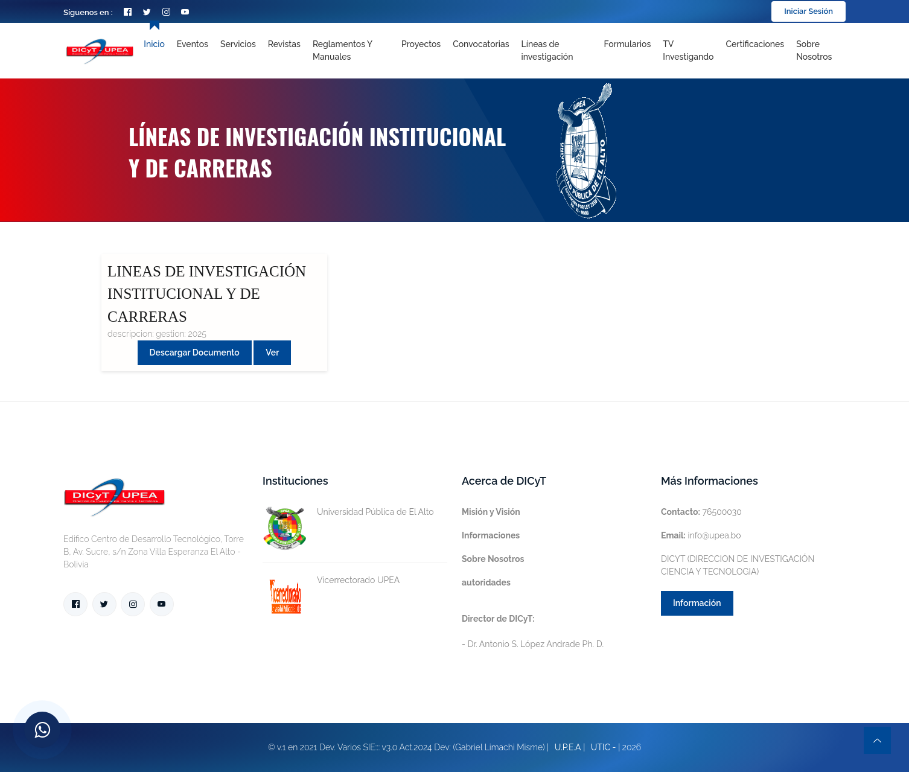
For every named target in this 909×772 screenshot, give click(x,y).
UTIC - (603, 747)
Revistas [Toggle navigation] (284, 44)
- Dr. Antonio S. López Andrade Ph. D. (533, 631)
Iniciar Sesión (808, 11)
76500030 (701, 512)
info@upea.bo (701, 535)
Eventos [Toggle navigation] (192, 44)
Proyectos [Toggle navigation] (421, 44)
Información (697, 603)
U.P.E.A (568, 747)
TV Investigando (688, 50)
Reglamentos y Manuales (342, 50)
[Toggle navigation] (556, 50)
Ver (272, 352)
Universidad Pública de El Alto (348, 512)
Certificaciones (755, 44)
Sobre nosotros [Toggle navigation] (814, 50)
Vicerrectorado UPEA (331, 580)
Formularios (627, 44)
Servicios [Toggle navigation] (238, 44)
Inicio (154, 44)
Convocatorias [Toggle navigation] (481, 44)
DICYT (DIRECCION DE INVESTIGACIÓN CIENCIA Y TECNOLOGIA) (737, 565)
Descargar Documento (195, 352)
